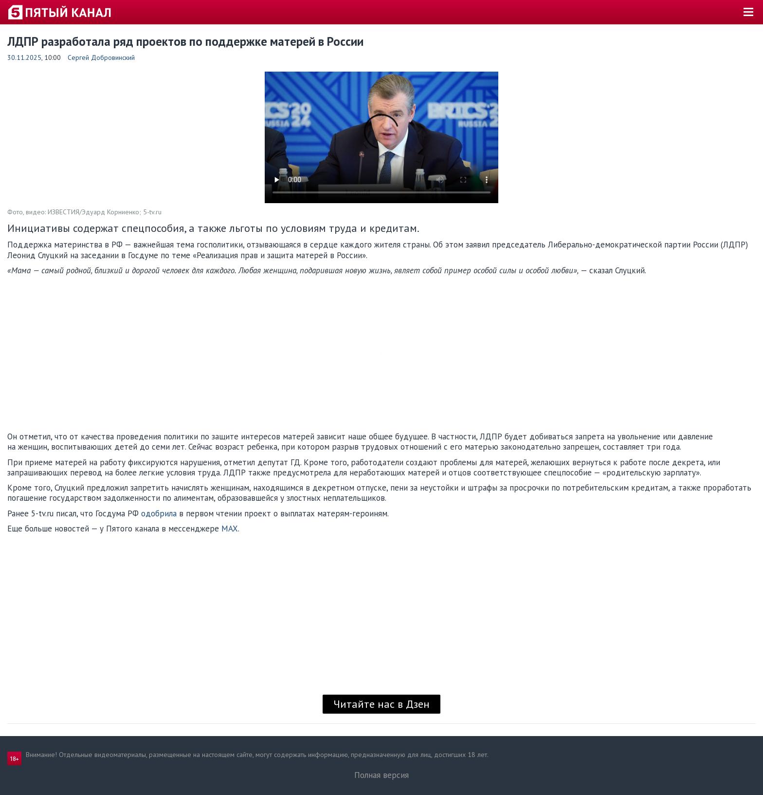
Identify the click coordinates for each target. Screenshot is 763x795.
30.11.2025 (24, 57)
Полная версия (381, 775)
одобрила (159, 513)
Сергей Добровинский (101, 57)
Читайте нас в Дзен (381, 704)
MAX (229, 528)
